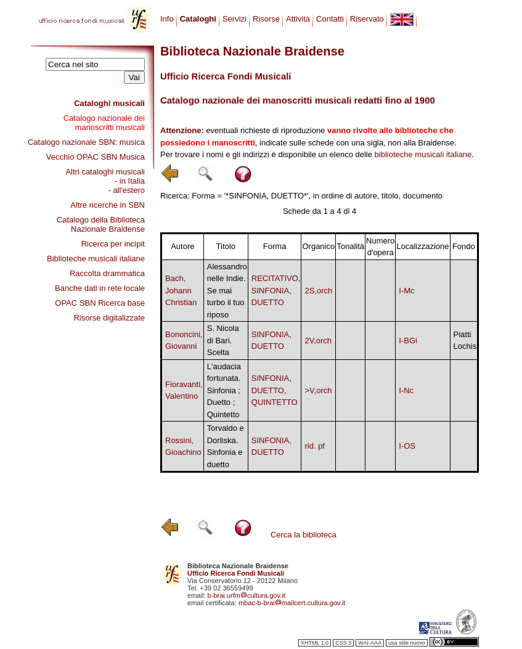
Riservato (367, 18)
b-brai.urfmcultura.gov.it (246, 595)
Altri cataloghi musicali (105, 171)
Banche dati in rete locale (100, 288)
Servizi (234, 18)
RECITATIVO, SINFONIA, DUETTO (276, 290)
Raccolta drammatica (107, 273)
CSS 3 (343, 643)
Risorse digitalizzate (109, 317)
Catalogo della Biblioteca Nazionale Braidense (101, 224)
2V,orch (318, 340)
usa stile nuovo (406, 643)
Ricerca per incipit (113, 243)
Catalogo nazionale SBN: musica (86, 142)
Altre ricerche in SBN (107, 205)
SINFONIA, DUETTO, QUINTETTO (274, 390)
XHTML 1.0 (314, 643)
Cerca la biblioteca (303, 534)
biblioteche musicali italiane (423, 154)
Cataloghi (198, 18)
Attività (298, 18)
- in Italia (130, 181)
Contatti (330, 18)
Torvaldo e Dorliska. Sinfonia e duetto (225, 446)
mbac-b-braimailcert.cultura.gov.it (292, 602)
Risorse (266, 18)
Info (167, 18)
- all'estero (126, 190)
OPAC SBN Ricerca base (100, 303)
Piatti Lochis (465, 340)
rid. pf (314, 446)
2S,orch (318, 290)
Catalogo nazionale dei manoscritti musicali (104, 122)
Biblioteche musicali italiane (96, 258)
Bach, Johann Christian (181, 290)
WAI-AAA (369, 643)
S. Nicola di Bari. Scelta (223, 340)
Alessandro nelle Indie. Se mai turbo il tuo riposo (227, 290)
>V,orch (318, 390)
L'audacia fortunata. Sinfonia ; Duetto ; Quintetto (224, 390)
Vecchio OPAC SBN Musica (95, 156)
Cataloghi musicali (109, 103)
